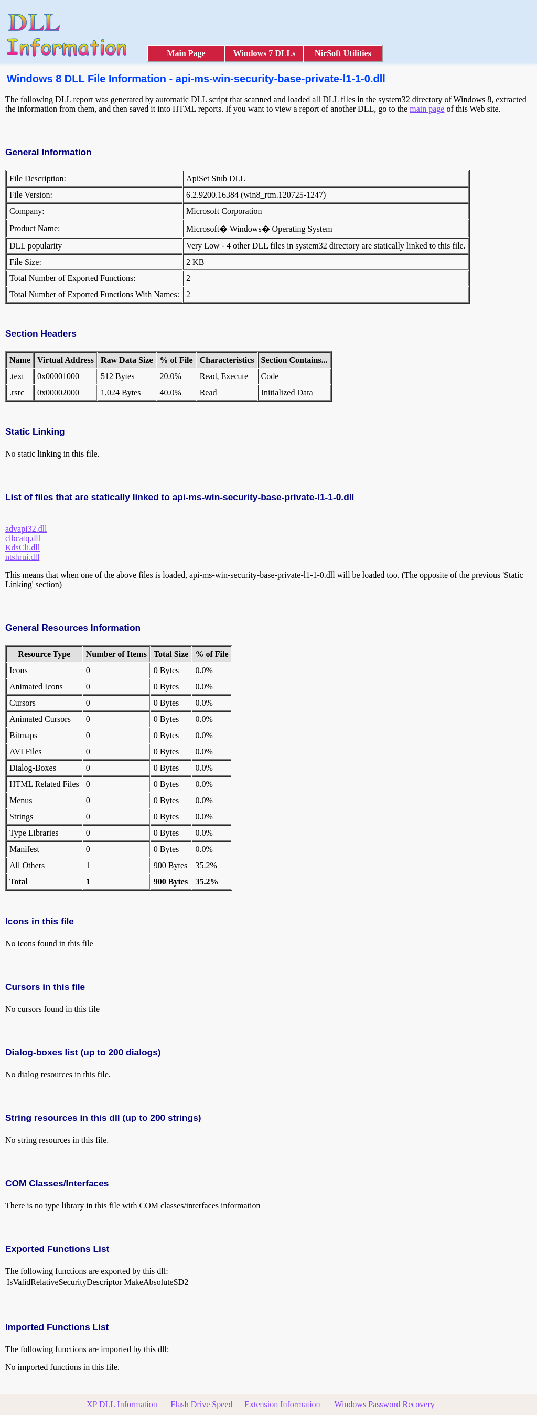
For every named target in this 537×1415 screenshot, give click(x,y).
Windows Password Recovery (384, 1404)
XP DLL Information (122, 1404)
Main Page (186, 53)
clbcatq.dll (22, 538)
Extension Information (282, 1404)
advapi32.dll (26, 528)
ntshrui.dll (22, 557)
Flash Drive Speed (201, 1404)
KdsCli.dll (22, 547)
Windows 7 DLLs (264, 53)
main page (427, 108)
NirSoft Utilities (343, 53)
